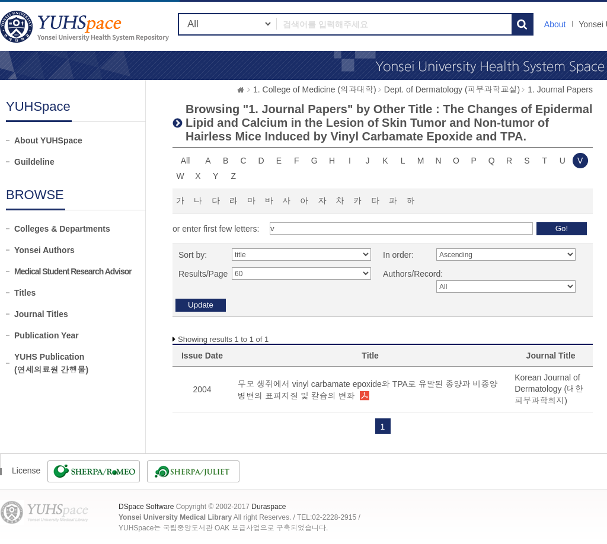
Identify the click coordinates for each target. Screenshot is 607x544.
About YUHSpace (48, 140)
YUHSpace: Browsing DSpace (86, 26)
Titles (25, 292)
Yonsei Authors (44, 250)
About (555, 24)
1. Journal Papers (560, 89)
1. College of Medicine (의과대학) (314, 89)
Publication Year (46, 335)
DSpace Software (146, 507)
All (185, 160)
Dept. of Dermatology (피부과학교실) (452, 89)
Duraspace (268, 507)
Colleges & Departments (62, 228)
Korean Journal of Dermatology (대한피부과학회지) (549, 389)
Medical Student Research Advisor (73, 271)
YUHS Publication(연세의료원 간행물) (51, 363)
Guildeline (34, 162)
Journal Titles (41, 314)
